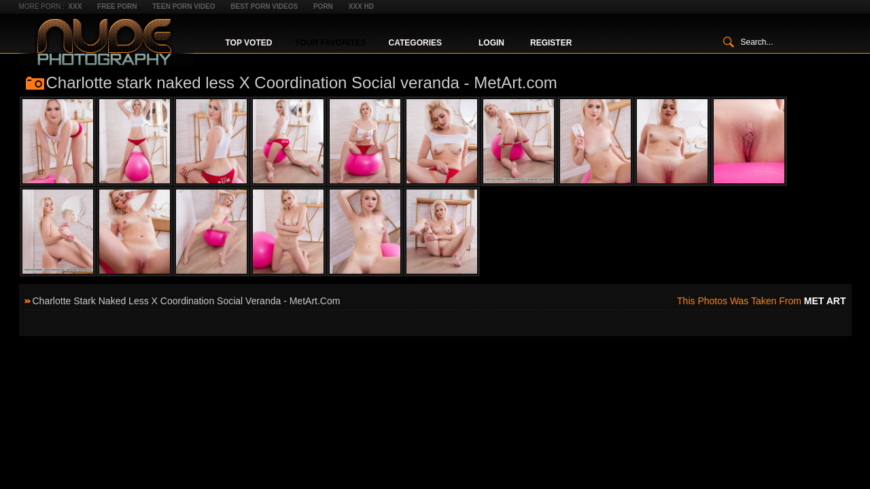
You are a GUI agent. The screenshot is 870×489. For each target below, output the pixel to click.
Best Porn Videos (264, 6)
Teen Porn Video (183, 6)
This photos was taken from (761, 300)
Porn (323, 6)
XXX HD (361, 6)
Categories (415, 43)
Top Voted (249, 43)
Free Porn (117, 6)
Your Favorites (330, 43)
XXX (75, 6)
